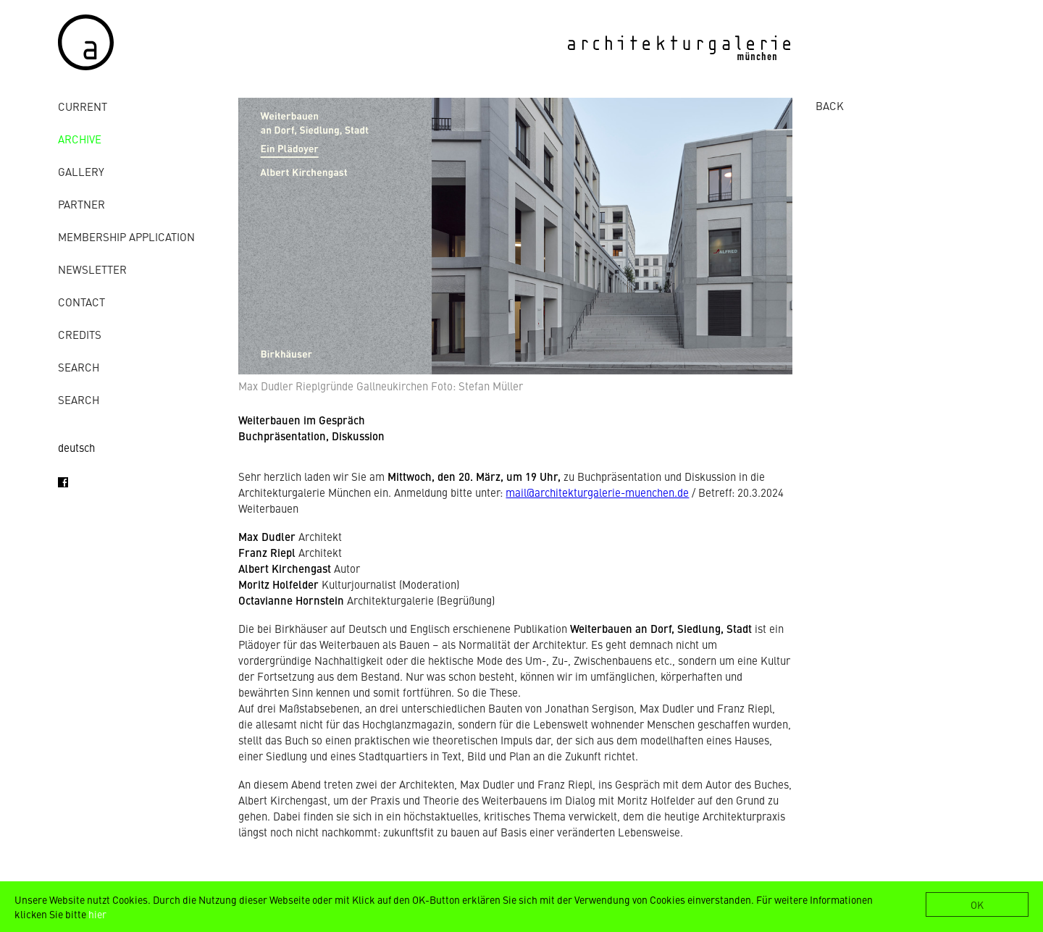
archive (79, 138)
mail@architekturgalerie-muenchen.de (597, 492)
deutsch (76, 447)
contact (81, 301)
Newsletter (92, 269)
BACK (830, 105)
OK (977, 904)
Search (78, 366)
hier (97, 914)
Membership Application (126, 236)
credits (79, 334)
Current (82, 106)
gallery (81, 171)
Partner (81, 203)
